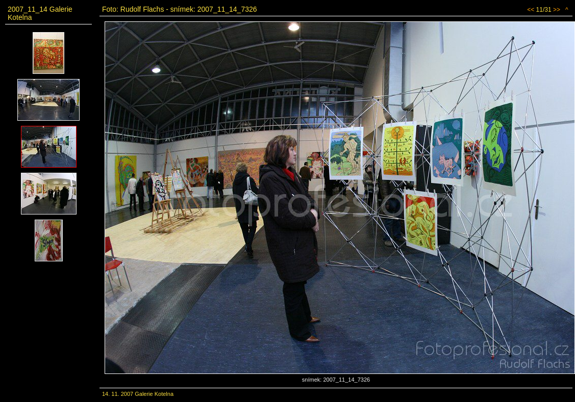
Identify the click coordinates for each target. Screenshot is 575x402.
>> (556, 9)
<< (530, 9)
